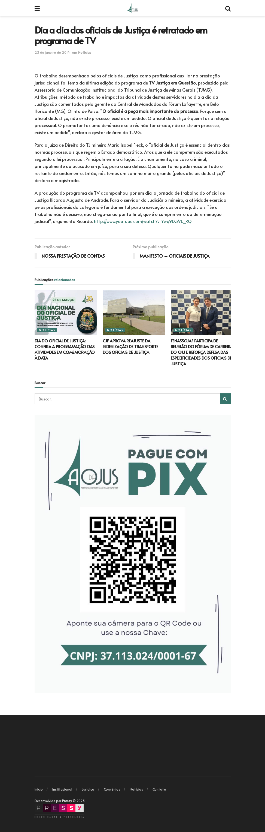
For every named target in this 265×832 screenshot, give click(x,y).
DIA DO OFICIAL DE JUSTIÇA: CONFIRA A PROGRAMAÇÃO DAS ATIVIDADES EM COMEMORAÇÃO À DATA (65, 349)
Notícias (84, 52)
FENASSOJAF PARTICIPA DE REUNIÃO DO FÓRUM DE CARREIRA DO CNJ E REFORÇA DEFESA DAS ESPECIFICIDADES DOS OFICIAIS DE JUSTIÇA (202, 352)
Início (39, 789)
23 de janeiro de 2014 (52, 52)
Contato (159, 789)
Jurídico (88, 789)
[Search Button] (225, 398)
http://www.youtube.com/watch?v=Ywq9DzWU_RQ (143, 221)
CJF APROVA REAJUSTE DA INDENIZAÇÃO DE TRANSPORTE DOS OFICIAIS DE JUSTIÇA (131, 346)
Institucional (62, 789)
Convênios (112, 789)
